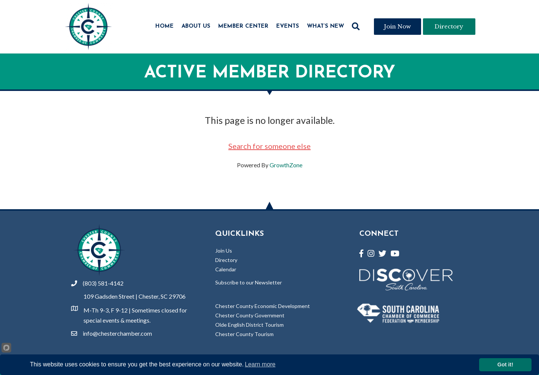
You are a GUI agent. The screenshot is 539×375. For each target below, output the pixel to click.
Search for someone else (269, 145)
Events (287, 26)
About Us (196, 26)
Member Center (243, 26)
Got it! (505, 365)
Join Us (223, 250)
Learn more (260, 364)
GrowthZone (286, 164)
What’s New (325, 26)
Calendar (225, 269)
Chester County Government (249, 315)
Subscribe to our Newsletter (248, 282)
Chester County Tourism (244, 334)
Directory (226, 260)
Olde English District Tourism (249, 324)
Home (164, 26)
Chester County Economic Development (262, 306)
